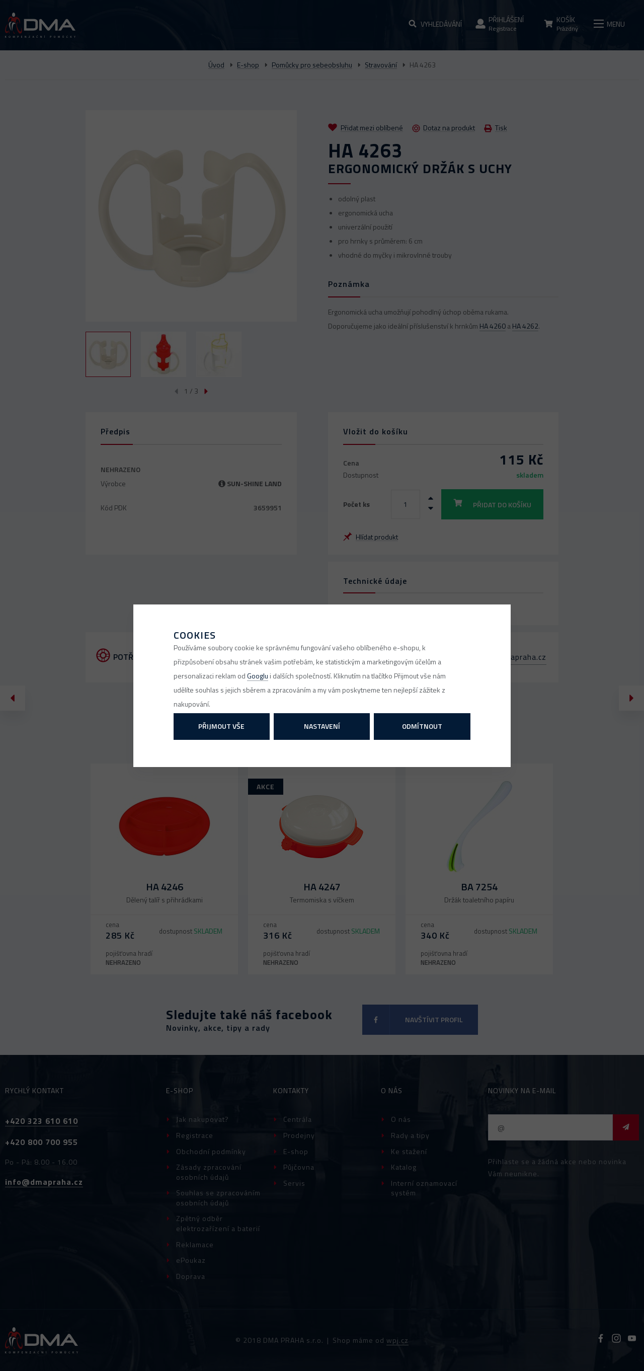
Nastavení (322, 726)
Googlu (257, 675)
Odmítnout (422, 726)
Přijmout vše (221, 726)
